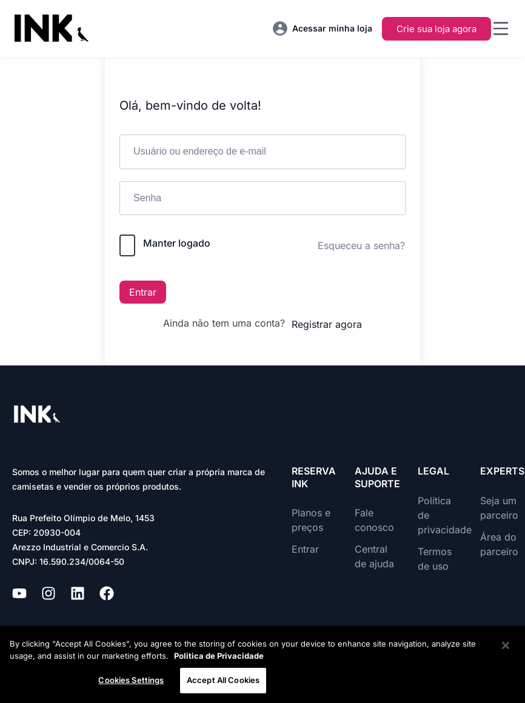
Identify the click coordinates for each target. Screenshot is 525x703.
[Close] (505, 645)
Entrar (142, 292)
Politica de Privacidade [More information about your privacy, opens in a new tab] (219, 656)
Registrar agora (327, 324)
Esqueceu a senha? (361, 245)
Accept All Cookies (223, 680)
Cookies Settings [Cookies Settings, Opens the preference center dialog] (131, 680)
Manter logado (176, 243)
